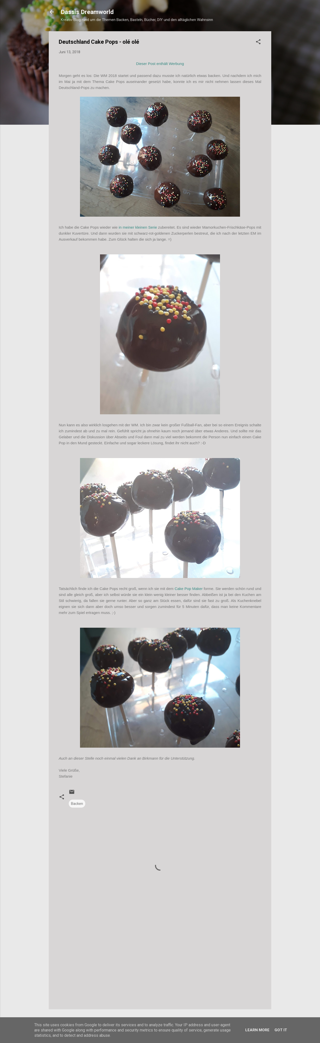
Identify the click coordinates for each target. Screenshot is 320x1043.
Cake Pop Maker (189, 588)
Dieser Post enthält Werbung (160, 63)
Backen (77, 803)
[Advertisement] (160, 963)
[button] (258, 42)
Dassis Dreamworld (87, 11)
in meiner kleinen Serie (138, 227)
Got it (280, 1030)
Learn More (257, 1030)
